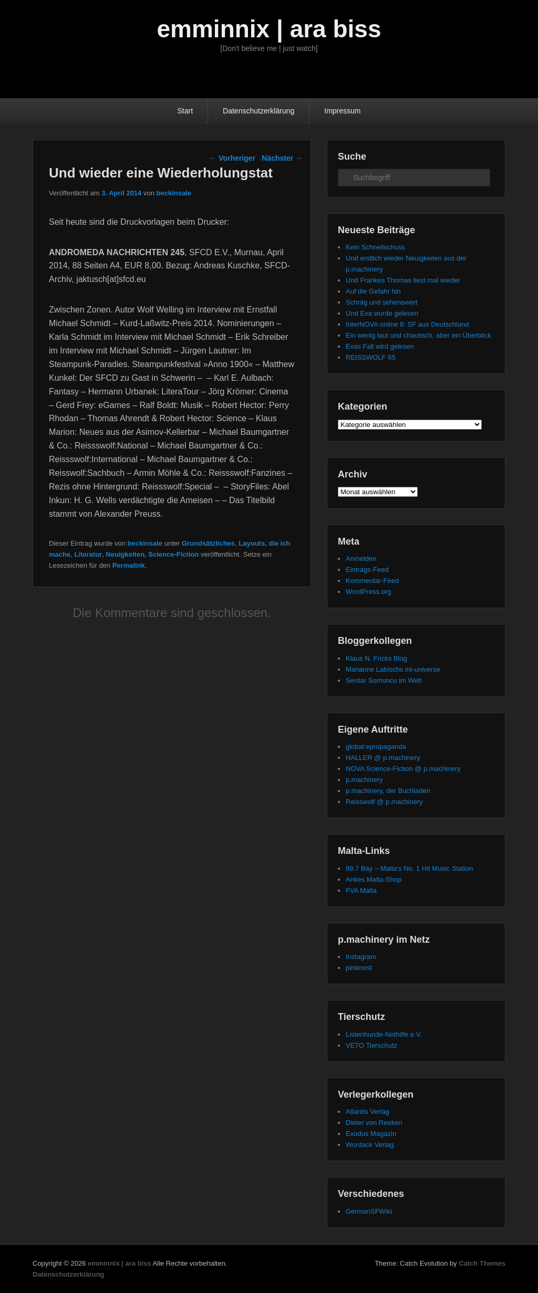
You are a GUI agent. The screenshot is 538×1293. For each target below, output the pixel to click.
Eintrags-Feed (367, 569)
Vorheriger (232, 158)
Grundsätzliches (208, 543)
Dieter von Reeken (374, 1123)
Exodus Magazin (371, 1134)
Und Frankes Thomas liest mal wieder (403, 280)
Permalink (128, 565)
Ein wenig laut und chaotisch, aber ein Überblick (418, 335)
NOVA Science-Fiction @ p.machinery (403, 769)
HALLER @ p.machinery (383, 758)
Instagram (361, 957)
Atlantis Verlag (367, 1111)
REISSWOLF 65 (371, 357)
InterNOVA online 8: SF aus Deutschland (407, 324)
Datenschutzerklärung (258, 111)
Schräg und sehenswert (382, 302)
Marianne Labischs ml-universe (393, 669)
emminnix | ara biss (269, 29)
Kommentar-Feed (372, 581)
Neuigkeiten (125, 554)
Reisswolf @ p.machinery (384, 802)
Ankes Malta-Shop (373, 879)
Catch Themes (482, 1263)
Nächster (282, 158)
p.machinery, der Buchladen (388, 791)
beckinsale (174, 193)
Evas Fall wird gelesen (380, 346)
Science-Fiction (173, 554)
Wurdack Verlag (370, 1145)
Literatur (88, 554)
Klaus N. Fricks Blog (376, 658)
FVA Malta (361, 890)
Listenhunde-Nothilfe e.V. (384, 1034)
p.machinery (364, 780)
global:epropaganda (376, 746)
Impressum (342, 111)
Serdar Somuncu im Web (384, 680)
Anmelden (361, 558)
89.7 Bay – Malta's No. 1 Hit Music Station (409, 868)
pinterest (359, 968)
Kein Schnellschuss (375, 247)
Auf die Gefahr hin (373, 291)
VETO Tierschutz (371, 1045)
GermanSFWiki (369, 1211)
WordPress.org (368, 592)
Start (185, 111)
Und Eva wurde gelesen (382, 313)
